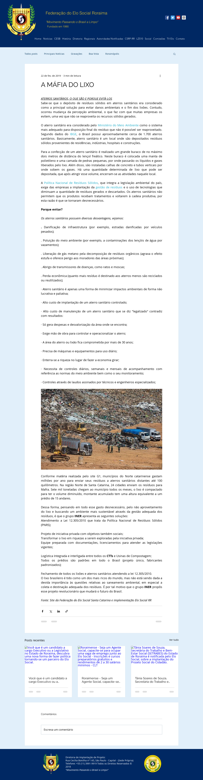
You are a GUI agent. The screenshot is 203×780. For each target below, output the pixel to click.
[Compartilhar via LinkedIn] (58, 611)
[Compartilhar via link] (66, 611)
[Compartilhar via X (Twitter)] (50, 611)
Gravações (76, 53)
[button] (180, 39)
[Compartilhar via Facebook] (42, 611)
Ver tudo (174, 639)
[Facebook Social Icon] (167, 18)
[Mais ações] (160, 76)
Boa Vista (94, 53)
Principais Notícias (54, 53)
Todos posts (31, 53)
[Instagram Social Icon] (184, 18)
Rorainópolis (112, 53)
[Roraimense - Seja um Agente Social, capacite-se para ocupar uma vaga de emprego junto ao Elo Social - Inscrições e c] (101, 659)
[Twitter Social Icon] (173, 18)
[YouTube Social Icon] (178, 18)
